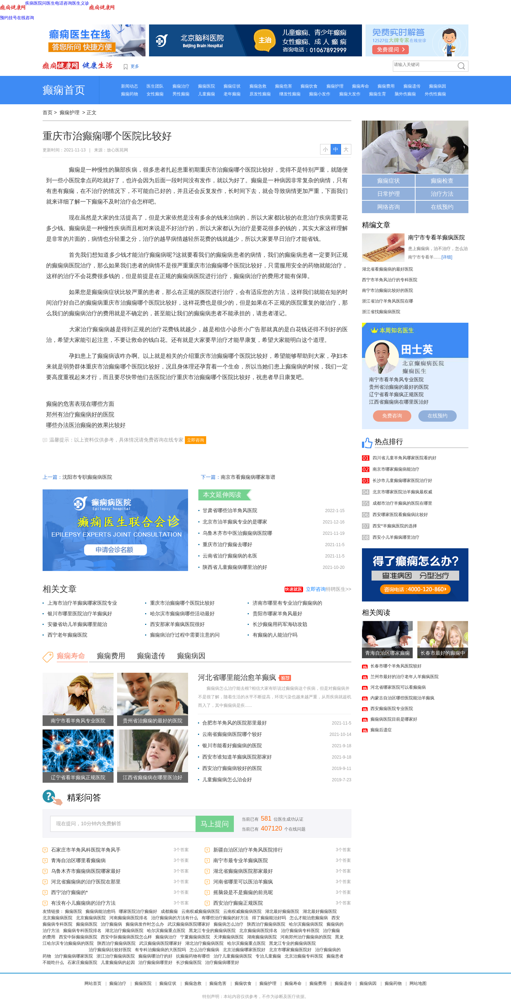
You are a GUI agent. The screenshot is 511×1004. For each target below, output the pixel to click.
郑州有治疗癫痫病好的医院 (80, 414)
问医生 (48, 3)
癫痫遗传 (412, 86)
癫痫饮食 (309, 86)
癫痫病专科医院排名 (82, 930)
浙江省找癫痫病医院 (381, 311)
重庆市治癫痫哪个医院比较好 (182, 603)
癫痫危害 (283, 86)
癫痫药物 (129, 93)
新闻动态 (129, 86)
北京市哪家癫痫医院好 (290, 949)
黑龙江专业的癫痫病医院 (212, 930)
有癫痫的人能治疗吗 (275, 635)
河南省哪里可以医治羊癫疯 (243, 881)
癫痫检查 (442, 181)
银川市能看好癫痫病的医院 (232, 745)
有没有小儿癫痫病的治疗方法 (83, 903)
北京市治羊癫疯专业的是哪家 (235, 522)
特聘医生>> (328, 589)
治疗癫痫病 (111, 924)
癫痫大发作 (350, 93)
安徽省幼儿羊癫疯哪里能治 (77, 624)
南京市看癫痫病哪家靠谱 (248, 477)
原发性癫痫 (260, 93)
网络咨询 (388, 207)
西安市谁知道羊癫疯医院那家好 (237, 757)
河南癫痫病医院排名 (128, 917)
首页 (48, 112)
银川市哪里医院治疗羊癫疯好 (80, 613)
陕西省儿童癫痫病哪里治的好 (235, 567)
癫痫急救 (258, 86)
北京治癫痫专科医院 (304, 956)
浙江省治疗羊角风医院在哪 (387, 301)
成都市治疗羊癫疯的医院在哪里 (402, 503)
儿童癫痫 (206, 93)
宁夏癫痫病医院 (195, 936)
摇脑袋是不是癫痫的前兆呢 (243, 892)
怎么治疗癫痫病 (204, 949)
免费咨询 (392, 415)
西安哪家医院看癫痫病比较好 (400, 514)
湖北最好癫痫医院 (282, 911)
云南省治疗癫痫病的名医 (230, 556)
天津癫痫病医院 (228, 936)
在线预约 (442, 207)
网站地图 (418, 983)
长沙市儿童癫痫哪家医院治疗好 (402, 480)
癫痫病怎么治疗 (228, 924)
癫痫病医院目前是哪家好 (393, 719)
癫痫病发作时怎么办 (145, 924)
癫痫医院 (206, 86)
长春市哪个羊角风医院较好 (396, 666)
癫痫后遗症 (381, 729)
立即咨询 (195, 440)
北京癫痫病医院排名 (258, 930)
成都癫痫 (169, 911)
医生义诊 (80, 3)
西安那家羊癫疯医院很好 (177, 624)
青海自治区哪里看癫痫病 (78, 860)
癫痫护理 (335, 86)
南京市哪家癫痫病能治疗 (396, 469)
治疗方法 (442, 194)
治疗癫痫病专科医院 (300, 930)
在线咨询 (25, 17)
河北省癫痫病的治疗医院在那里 (86, 881)
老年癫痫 (232, 93)
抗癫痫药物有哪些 (193, 956)
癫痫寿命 (360, 86)
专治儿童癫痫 (268, 956)
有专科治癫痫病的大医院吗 (160, 949)
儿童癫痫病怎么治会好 (227, 779)
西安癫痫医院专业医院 (391, 708)
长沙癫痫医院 (189, 962)
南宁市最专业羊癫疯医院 (240, 860)
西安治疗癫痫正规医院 (238, 903)
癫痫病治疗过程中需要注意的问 (185, 635)
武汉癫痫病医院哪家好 (188, 924)
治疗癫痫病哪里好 (155, 962)
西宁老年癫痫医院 (67, 635)
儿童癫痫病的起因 (118, 962)
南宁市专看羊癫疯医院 (436, 237)
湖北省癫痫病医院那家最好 (243, 871)
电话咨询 (63, 3)
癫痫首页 (64, 90)
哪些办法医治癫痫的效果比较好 (86, 425)
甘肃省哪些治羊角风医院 (230, 510)
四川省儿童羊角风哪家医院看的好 (404, 457)
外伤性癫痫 (435, 93)
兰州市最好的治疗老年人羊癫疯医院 (404, 676)
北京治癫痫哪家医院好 (244, 949)
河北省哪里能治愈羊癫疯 (237, 677)
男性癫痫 (180, 93)
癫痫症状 (232, 86)
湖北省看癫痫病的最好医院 (387, 269)
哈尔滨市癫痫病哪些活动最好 (182, 613)
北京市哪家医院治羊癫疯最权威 (402, 491)
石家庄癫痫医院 (82, 962)
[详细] (446, 257)
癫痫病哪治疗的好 (155, 956)
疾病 (29, 3)
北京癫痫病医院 (57, 917)
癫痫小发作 (319, 93)
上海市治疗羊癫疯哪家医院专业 (82, 603)
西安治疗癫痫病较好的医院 (232, 768)
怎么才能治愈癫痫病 (309, 917)
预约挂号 (8, 17)
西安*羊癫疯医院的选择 (395, 525)
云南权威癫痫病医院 (200, 911)
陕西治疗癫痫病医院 (266, 924)
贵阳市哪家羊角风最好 (277, 613)
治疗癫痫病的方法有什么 (174, 917)
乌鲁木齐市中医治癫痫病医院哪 (237, 533)
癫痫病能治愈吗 (100, 911)
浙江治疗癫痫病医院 (116, 956)
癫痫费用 (386, 86)
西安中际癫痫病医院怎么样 (126, 936)
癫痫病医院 (86, 924)
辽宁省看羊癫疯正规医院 (78, 777)
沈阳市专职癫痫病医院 (87, 477)
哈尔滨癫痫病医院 (306, 924)
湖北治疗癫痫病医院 (124, 930)
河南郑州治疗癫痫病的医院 (305, 936)
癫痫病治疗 (166, 936)
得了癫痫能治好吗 (269, 917)
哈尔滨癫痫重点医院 (166, 930)
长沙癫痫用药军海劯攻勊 (280, 624)
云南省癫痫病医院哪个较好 (232, 734)
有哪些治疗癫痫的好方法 (225, 917)
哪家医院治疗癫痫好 (138, 911)
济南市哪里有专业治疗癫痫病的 (287, 603)
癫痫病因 (437, 86)
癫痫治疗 (180, 86)
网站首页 (92, 983)
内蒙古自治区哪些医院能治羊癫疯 (402, 697)
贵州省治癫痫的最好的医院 (152, 720)
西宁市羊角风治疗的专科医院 (389, 279)
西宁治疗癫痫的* (69, 892)
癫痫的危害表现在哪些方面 (80, 404)
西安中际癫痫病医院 (78, 936)
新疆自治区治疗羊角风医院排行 (248, 850)
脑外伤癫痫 (405, 93)
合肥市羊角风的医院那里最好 (234, 723)
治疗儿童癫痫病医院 (233, 956)
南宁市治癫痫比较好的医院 (387, 290)
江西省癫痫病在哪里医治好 (152, 777)
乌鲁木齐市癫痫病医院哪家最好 (86, 871)
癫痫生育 (377, 93)
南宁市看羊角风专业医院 (78, 720)
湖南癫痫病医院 (262, 936)
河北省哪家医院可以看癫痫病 (398, 687)
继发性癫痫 (290, 93)
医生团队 (155, 86)
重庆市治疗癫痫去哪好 (227, 544)
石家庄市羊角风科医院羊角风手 (86, 850)
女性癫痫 (155, 93)
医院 (38, 3)
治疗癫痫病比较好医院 (110, 949)
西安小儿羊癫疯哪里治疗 (396, 537)
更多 (135, 66)
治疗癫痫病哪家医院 (74, 956)
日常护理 (388, 194)
